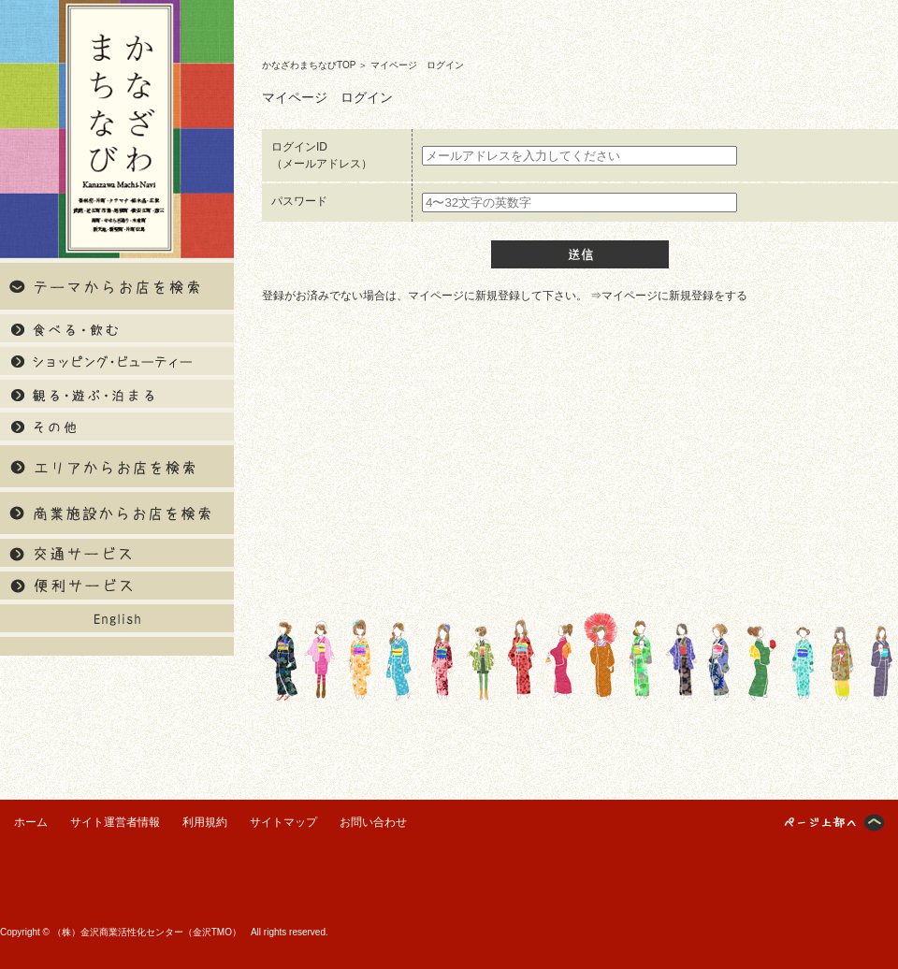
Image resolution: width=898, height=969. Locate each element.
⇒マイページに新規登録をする (668, 295)
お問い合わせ (373, 822)
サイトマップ (283, 822)
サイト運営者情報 (115, 822)
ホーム (31, 822)
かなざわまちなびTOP (308, 65)
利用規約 (204, 822)
